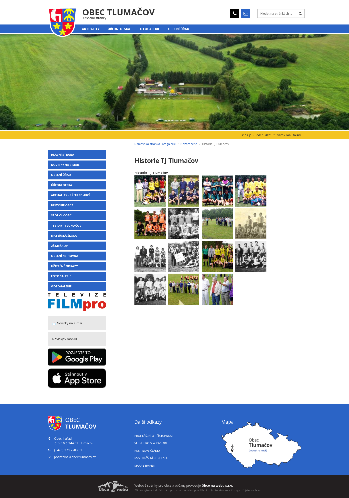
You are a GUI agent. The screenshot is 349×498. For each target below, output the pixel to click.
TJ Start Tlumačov (66, 226)
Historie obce (62, 205)
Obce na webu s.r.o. (217, 485)
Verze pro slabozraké (151, 443)
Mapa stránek (144, 465)
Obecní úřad (178, 29)
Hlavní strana (62, 154)
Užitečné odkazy (64, 266)
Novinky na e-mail (65, 165)
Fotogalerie (149, 29)
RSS (147, 451)
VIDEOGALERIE (61, 286)
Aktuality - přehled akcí (70, 195)
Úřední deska (119, 29)
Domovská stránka (147, 144)
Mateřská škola (64, 236)
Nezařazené (189, 144)
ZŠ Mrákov (59, 246)
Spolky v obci (61, 215)
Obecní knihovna (64, 256)
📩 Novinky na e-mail (67, 323)
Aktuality (90, 29)
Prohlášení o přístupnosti (154, 436)
